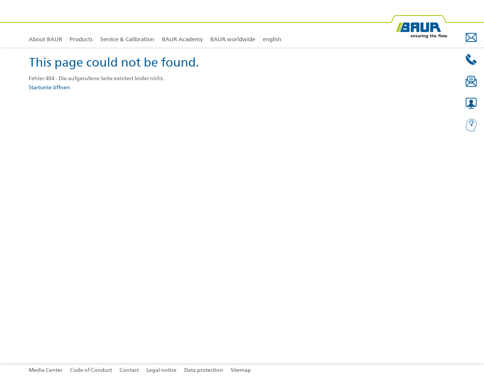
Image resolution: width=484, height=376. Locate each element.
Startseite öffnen (49, 87)
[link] (81, 23)
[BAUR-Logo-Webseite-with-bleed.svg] (419, 23)
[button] (471, 37)
